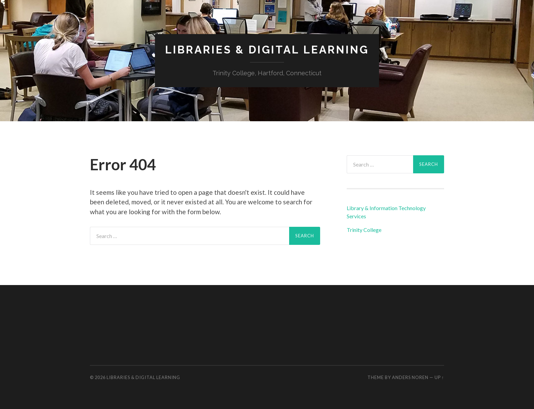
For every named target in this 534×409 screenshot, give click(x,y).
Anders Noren (410, 377)
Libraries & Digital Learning (267, 49)
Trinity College (364, 229)
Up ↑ (439, 377)
